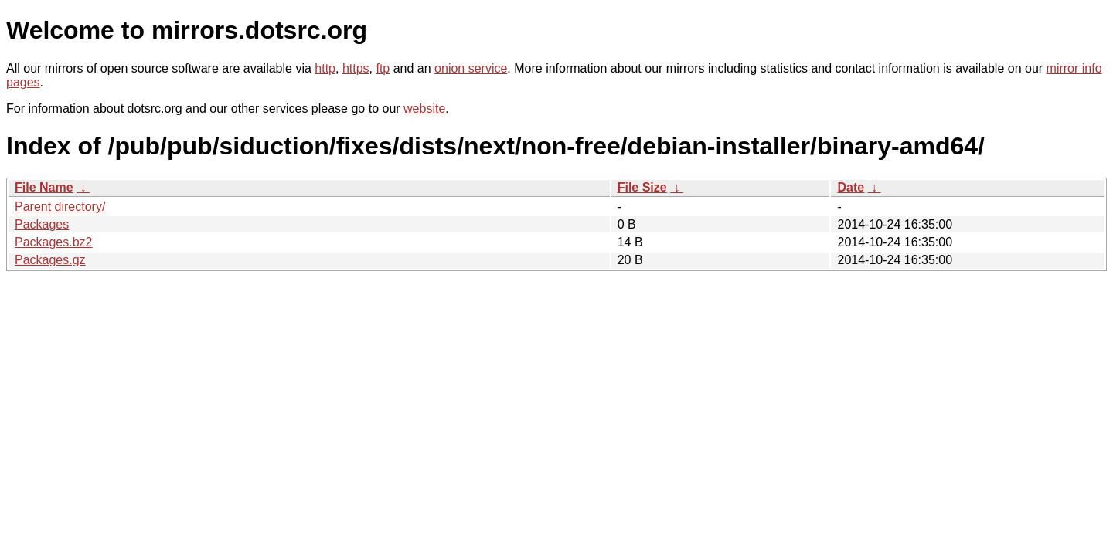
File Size (642, 187)
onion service (470, 68)
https (355, 68)
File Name (44, 187)
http (325, 68)
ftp (383, 68)
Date (850, 187)
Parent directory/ (60, 206)
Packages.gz (50, 259)
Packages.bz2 (54, 242)
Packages (42, 224)
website (424, 108)
